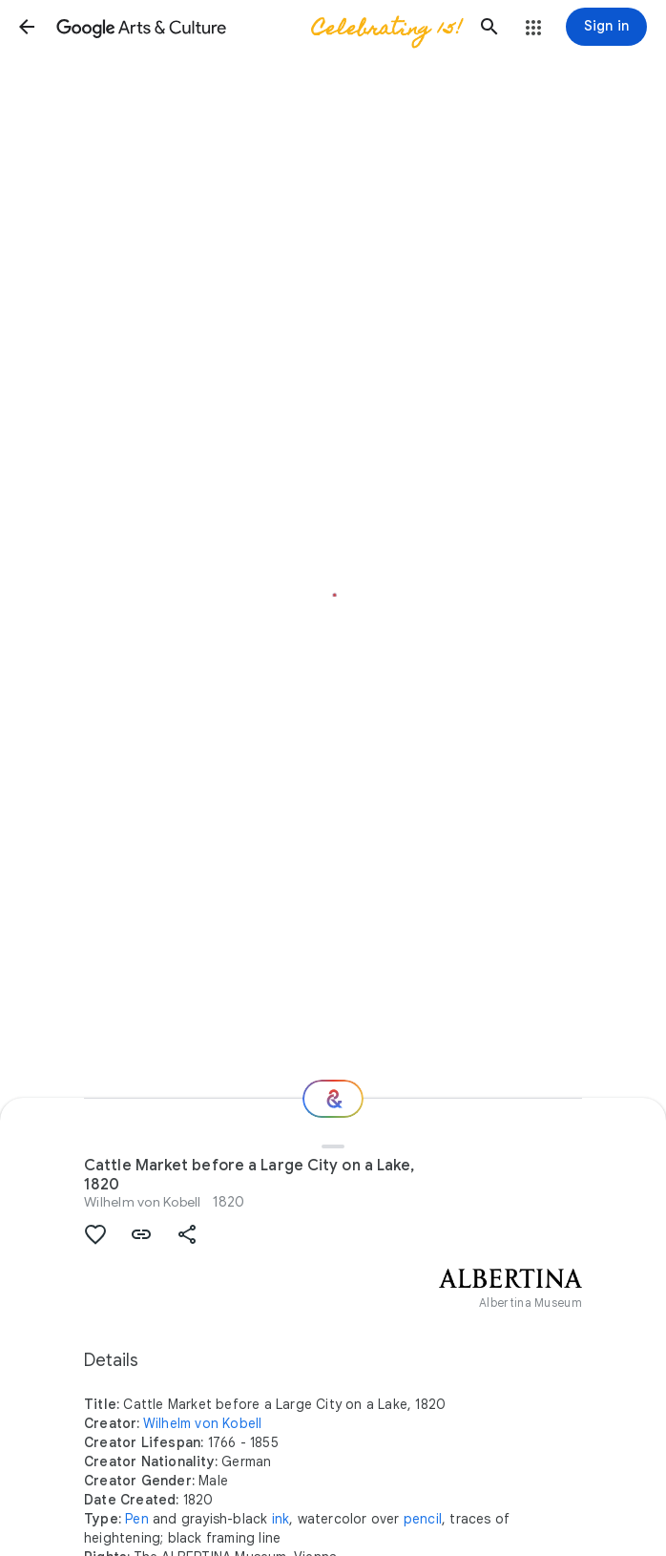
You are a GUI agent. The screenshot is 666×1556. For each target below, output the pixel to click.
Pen (137, 1518)
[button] (27, 27)
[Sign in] (606, 27)
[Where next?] (333, 1099)
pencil (423, 1518)
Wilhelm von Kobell (142, 1201)
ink (281, 1518)
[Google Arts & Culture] (258, 26)
